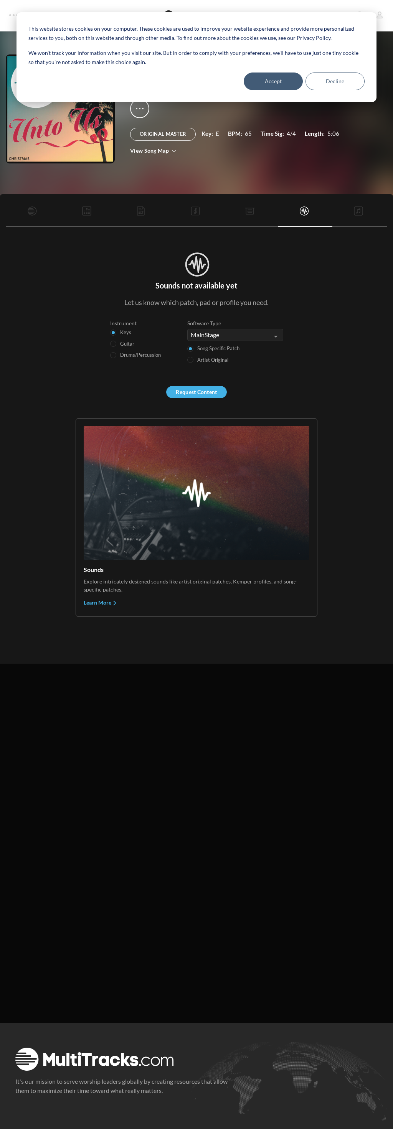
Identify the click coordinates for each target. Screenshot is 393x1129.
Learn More (100, 602)
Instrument (123, 323)
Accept (273, 81)
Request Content (196, 392)
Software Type (204, 323)
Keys (125, 332)
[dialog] (196, 57)
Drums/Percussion (140, 355)
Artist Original (212, 360)
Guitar (127, 344)
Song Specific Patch (218, 348)
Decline (335, 81)
